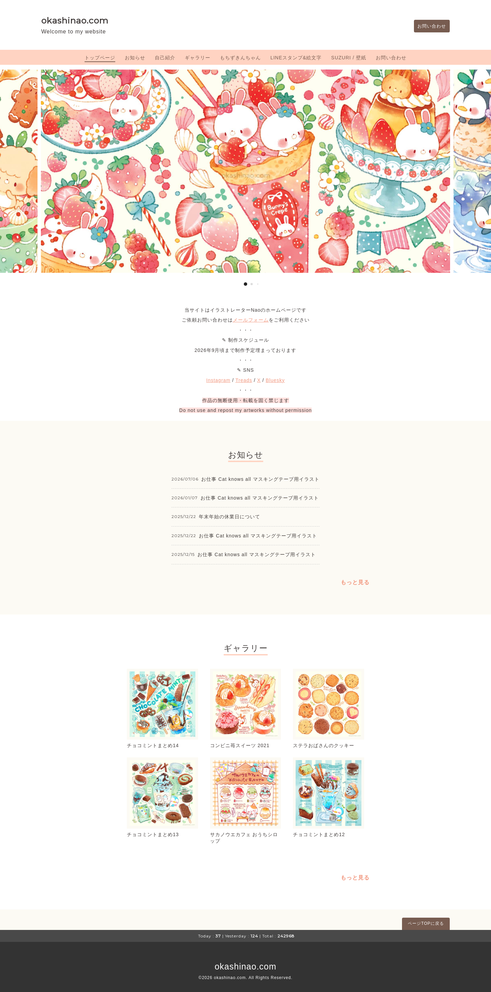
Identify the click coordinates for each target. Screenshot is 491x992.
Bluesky (275, 380)
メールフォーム (251, 320)
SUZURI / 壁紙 (348, 57)
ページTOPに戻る (426, 923)
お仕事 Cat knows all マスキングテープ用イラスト (260, 479)
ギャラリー (197, 57)
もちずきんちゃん (240, 57)
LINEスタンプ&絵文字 (296, 57)
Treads (243, 380)
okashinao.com (74, 20)
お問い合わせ (430, 26)
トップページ (100, 57)
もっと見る (355, 582)
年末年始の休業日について (229, 516)
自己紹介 (165, 57)
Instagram (218, 380)
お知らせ (135, 57)
